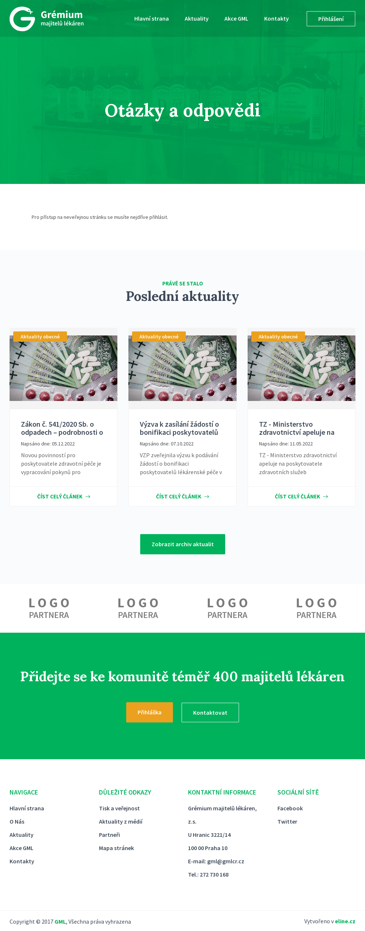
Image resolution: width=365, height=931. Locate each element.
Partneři (109, 834)
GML (60, 921)
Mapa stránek (116, 848)
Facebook (290, 808)
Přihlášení (331, 18)
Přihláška (150, 712)
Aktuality (197, 18)
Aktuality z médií (120, 821)
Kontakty (276, 18)
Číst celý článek (63, 496)
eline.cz (345, 921)
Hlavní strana (151, 18)
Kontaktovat (210, 712)
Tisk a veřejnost (119, 808)
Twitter (287, 821)
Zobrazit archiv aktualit (183, 544)
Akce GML (236, 18)
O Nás (17, 821)
